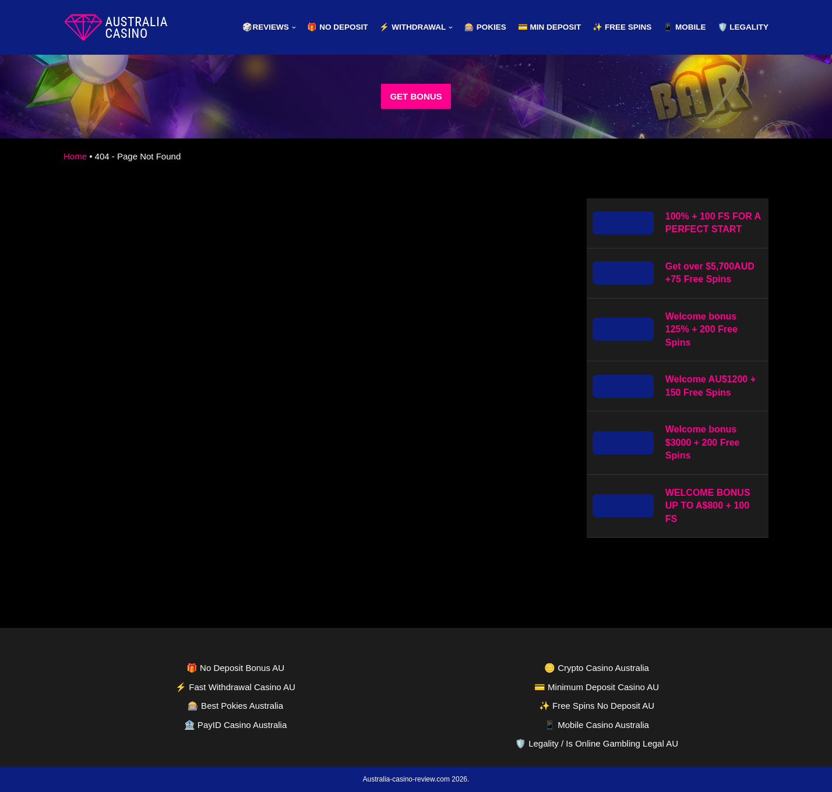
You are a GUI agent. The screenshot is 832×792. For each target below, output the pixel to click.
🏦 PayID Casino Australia (235, 725)
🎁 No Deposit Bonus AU (235, 668)
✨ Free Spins (622, 27)
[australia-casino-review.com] (116, 27)
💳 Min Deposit (549, 27)
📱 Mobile (684, 27)
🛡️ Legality (743, 27)
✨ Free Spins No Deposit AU (596, 706)
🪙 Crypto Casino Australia (596, 668)
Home (75, 156)
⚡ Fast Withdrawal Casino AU (235, 687)
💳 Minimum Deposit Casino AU (596, 687)
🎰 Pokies (485, 27)
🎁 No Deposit (337, 27)
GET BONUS (416, 96)
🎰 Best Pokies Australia (235, 706)
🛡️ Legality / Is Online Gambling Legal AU (596, 743)
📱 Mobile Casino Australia (596, 725)
